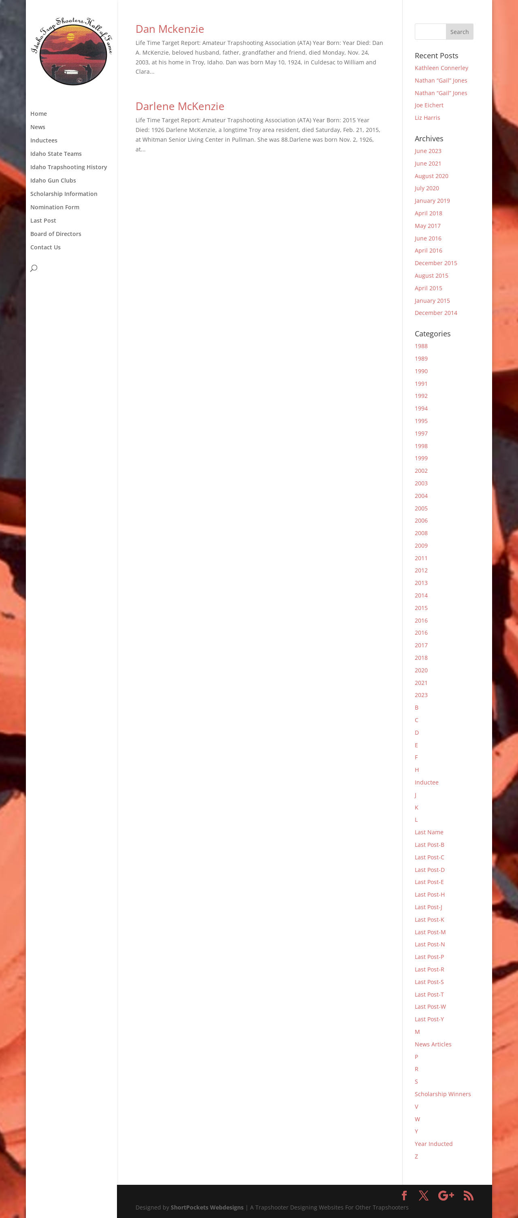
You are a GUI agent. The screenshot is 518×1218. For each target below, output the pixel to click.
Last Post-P (429, 957)
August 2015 (431, 275)
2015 (421, 608)
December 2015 (436, 263)
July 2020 (427, 188)
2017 (421, 645)
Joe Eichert (429, 105)
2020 (421, 670)
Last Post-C (429, 857)
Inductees (43, 141)
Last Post (43, 221)
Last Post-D (430, 870)
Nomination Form (54, 207)
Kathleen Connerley (441, 68)
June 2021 (428, 163)
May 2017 (428, 226)
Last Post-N (430, 944)
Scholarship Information (64, 194)
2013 (421, 583)
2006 (421, 520)
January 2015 (432, 300)
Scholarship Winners (443, 1094)
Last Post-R (429, 969)
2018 (421, 657)
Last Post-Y (429, 1019)
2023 (421, 695)
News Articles (433, 1044)
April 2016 (428, 250)
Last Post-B (429, 844)
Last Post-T (429, 994)
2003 (421, 483)
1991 (421, 383)
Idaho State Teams (56, 154)
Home (38, 114)
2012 (421, 570)
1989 (421, 358)
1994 (421, 408)
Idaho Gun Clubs (53, 181)
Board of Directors (55, 234)
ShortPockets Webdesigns (207, 1207)
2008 (421, 533)
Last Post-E (429, 882)
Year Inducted (434, 1144)
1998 (421, 446)
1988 (421, 346)
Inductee (427, 782)
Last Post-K (429, 919)
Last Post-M (430, 932)
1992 (421, 396)
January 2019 (432, 200)
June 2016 (428, 238)
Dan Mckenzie (170, 28)
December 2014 (436, 313)
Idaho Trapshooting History (68, 167)
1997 (421, 433)
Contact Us (45, 247)
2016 (421, 620)
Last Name (429, 832)
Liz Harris (427, 117)
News (37, 127)
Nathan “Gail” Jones (441, 80)
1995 (421, 421)
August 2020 (431, 176)
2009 (421, 545)
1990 (421, 371)
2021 (421, 683)
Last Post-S (429, 982)
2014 (421, 595)
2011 (421, 558)
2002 (421, 470)
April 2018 (428, 213)
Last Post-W (430, 1006)
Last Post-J (428, 907)
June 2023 (428, 151)
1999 (421, 458)
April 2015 (428, 288)
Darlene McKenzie (180, 106)
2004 (421, 496)
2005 (421, 508)
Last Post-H (430, 894)
